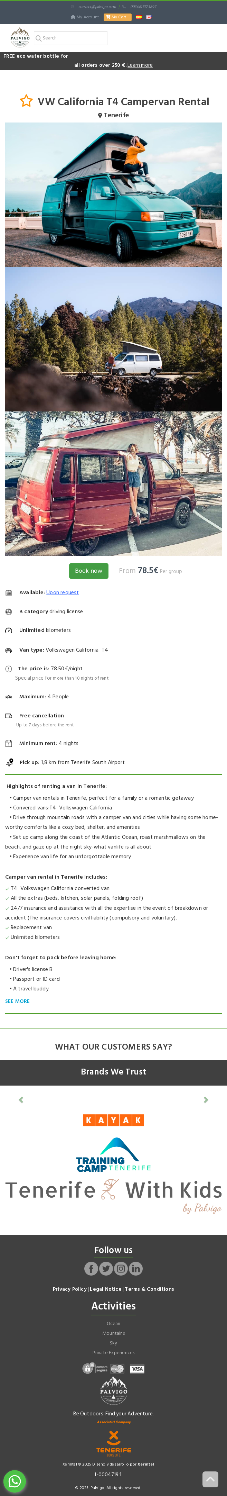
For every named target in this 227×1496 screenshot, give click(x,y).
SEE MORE (17, 1001)
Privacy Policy (70, 1289)
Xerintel (146, 1464)
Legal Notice (105, 1289)
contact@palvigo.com (93, 6)
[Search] (70, 38)
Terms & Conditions (149, 1289)
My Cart (116, 17)
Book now (89, 571)
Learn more (140, 65)
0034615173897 (139, 6)
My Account (85, 17)
